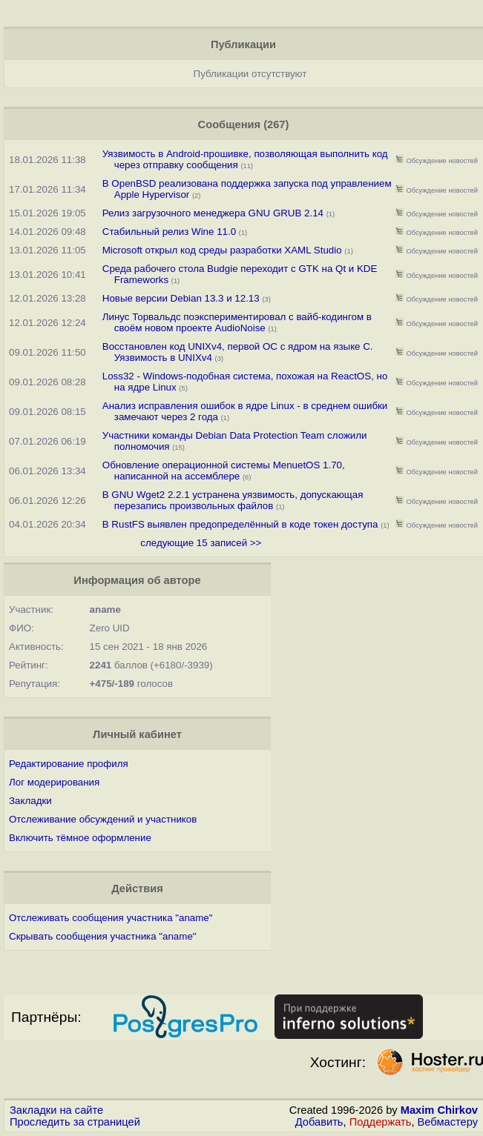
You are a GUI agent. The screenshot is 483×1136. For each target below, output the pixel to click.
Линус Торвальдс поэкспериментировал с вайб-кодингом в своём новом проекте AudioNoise (237, 322)
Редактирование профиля (68, 763)
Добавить (319, 1122)
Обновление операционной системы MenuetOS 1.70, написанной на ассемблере (223, 470)
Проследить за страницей (75, 1122)
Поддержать (380, 1122)
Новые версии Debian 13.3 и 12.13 (181, 298)
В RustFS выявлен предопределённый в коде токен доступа (240, 524)
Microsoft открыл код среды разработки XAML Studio (222, 250)
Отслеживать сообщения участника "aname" (110, 917)
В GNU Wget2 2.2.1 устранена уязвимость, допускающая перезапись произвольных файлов (233, 500)
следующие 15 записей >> (200, 542)
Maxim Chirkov (439, 1110)
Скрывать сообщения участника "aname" (103, 936)
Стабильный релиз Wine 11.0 (169, 231)
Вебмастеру (448, 1122)
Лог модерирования (54, 782)
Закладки (30, 800)
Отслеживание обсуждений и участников (103, 819)
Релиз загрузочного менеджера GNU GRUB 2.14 (212, 213)
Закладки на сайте (56, 1110)
